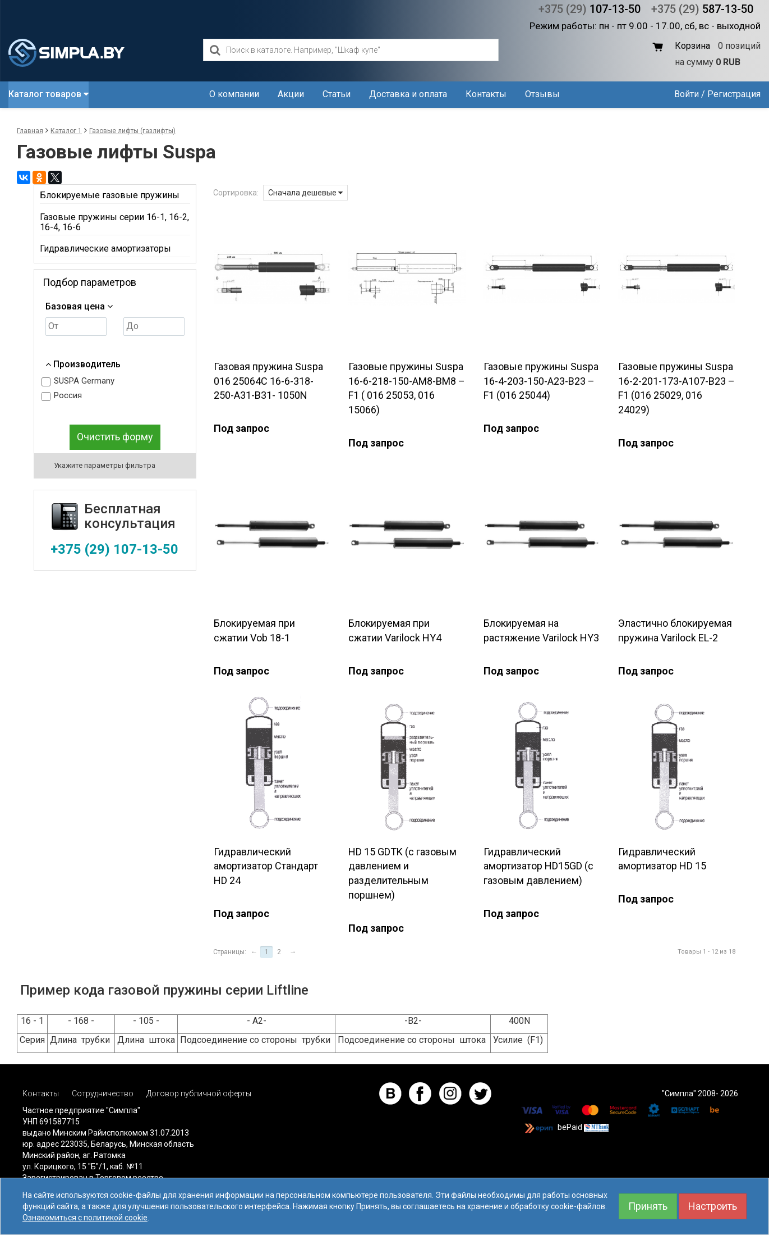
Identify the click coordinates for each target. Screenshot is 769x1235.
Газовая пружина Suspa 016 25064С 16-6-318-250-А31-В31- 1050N (268, 381)
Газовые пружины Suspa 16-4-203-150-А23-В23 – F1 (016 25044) (540, 381)
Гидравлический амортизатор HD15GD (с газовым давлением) (538, 866)
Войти (686, 94)
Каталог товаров (48, 94)
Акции (291, 94)
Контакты (486, 94)
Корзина (692, 45)
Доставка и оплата (408, 94)
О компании (234, 94)
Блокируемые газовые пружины (109, 195)
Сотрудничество (102, 1093)
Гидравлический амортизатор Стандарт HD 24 (266, 866)
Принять (647, 1206)
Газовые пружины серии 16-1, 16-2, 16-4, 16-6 (114, 222)
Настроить (712, 1206)
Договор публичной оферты (198, 1093)
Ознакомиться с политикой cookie (85, 1217)
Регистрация (734, 94)
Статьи (337, 94)
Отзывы (542, 94)
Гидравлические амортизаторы (105, 248)
